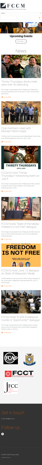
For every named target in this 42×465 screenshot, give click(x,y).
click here (20, 41)
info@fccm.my (10, 419)
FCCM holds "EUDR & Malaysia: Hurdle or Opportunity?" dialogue (20, 318)
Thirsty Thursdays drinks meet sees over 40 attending (19, 83)
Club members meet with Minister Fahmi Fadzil (16, 130)
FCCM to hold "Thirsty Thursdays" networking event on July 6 (20, 175)
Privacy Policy (14, 454)
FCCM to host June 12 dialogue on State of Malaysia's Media (20, 272)
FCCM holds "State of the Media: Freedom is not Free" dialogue (20, 225)
